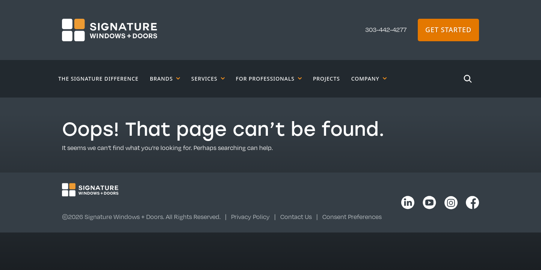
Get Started (448, 29)
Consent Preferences (352, 216)
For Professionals (269, 78)
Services (208, 78)
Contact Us (296, 216)
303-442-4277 (386, 29)
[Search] (467, 79)
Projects (326, 78)
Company (369, 78)
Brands (165, 78)
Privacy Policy (250, 216)
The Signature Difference (98, 78)
